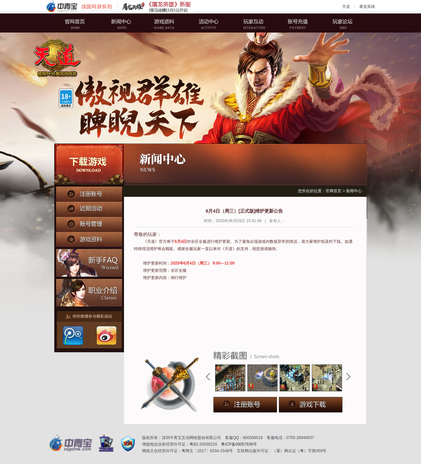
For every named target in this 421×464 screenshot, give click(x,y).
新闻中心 (123, 23)
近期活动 (89, 208)
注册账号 (89, 193)
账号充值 (294, 23)
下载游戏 (89, 165)
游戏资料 (166, 23)
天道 (346, 6)
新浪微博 (105, 335)
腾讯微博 (72, 335)
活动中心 (208, 23)
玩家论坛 (337, 23)
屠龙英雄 (367, 6)
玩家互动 (251, 23)
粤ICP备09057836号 (239, 444)
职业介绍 (89, 291)
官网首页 (80, 23)
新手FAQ (89, 262)
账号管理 (89, 222)
